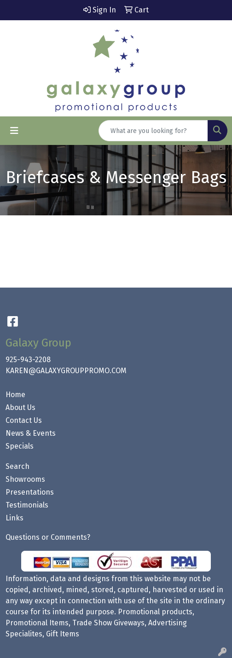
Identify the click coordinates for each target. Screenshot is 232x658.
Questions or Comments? (48, 537)
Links (14, 518)
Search (17, 466)
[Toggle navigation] (14, 130)
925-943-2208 (28, 359)
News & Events (31, 433)
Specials (20, 446)
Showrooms (25, 479)
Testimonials (27, 505)
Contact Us (24, 420)
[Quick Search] (153, 130)
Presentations (30, 492)
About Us (20, 407)
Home (15, 394)
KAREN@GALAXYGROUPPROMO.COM (66, 370)
